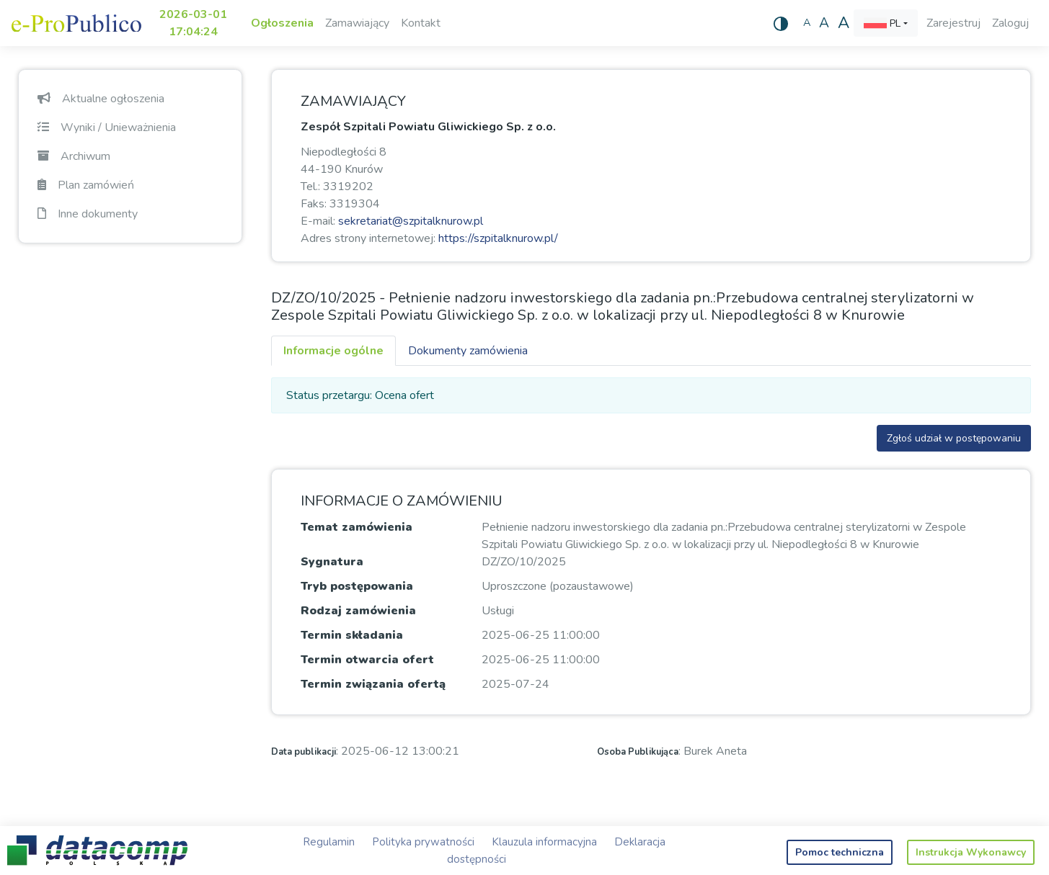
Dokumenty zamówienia (468, 351)
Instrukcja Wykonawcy (971, 852)
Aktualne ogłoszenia (100, 99)
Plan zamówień (85, 185)
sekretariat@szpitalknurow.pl (410, 221)
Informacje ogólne (333, 351)
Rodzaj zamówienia (358, 611)
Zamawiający (357, 23)
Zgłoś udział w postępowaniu (954, 438)
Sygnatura (332, 562)
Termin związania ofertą (373, 684)
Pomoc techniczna (839, 852)
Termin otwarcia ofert (367, 660)
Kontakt (421, 23)
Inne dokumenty (87, 214)
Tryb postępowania (357, 586)
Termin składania (352, 635)
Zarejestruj (953, 23)
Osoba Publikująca (637, 751)
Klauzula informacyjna (544, 842)
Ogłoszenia (282, 23)
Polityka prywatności (423, 842)
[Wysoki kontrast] (781, 23)
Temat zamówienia (356, 527)
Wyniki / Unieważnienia (106, 127)
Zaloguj (1010, 23)
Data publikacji (303, 751)
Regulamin (329, 842)
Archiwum (73, 156)
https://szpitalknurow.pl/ (498, 238)
